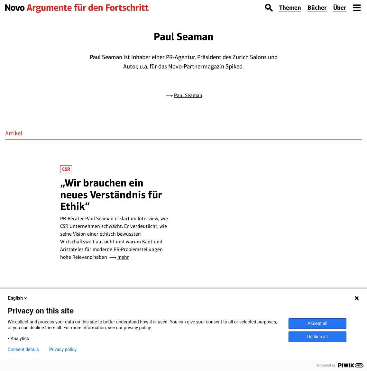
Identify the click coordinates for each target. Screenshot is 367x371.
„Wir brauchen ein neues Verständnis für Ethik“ (111, 194)
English (18, 298)
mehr (123, 257)
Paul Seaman (188, 95)
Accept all (317, 323)
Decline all (317, 336)
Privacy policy (63, 349)
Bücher (317, 7)
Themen (290, 7)
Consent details (23, 349)
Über (339, 7)
